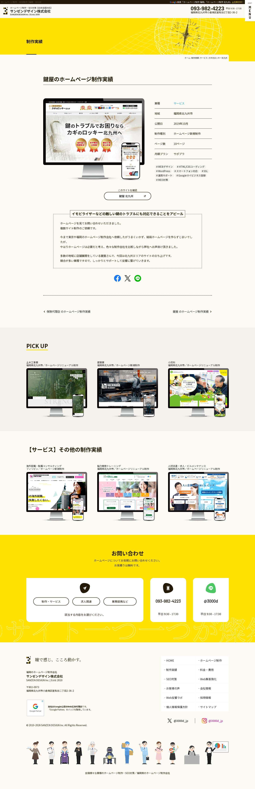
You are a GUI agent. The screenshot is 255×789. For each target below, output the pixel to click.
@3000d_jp (181, 721)
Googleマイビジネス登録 (192, 175)
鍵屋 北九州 (126, 196)
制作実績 (195, 57)
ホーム (187, 57)
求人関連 (86, 601)
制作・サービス (51, 601)
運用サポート (165, 175)
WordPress (164, 171)
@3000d (211, 601)
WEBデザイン (165, 166)
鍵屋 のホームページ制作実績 (191, 311)
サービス (203, 57)
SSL (206, 171)
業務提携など (120, 601)
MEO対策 (163, 179)
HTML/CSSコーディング (192, 166)
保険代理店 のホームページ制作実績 (68, 311)
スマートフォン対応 (187, 171)
